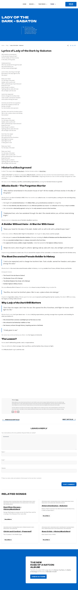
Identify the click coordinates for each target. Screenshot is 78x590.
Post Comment (69, 484)
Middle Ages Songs (27, 526)
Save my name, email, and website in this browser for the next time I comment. (22, 477)
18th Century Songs (8, 500)
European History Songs (30, 28)
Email (3, 459)
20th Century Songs (29, 27)
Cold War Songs (63, 526)
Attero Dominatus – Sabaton (54, 505)
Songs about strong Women (30, 31)
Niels (17, 400)
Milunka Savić (20, 171)
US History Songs (9, 503)
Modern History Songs (29, 29)
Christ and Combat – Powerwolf (18, 531)
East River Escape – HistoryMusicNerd (12, 507)
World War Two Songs (60, 502)
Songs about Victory (24, 502)
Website (4, 467)
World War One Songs (31, 33)
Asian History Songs (8, 526)
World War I (43, 171)
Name (3, 451)
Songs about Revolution (15, 502)
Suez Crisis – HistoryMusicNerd (56, 531)
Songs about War (51, 502)
